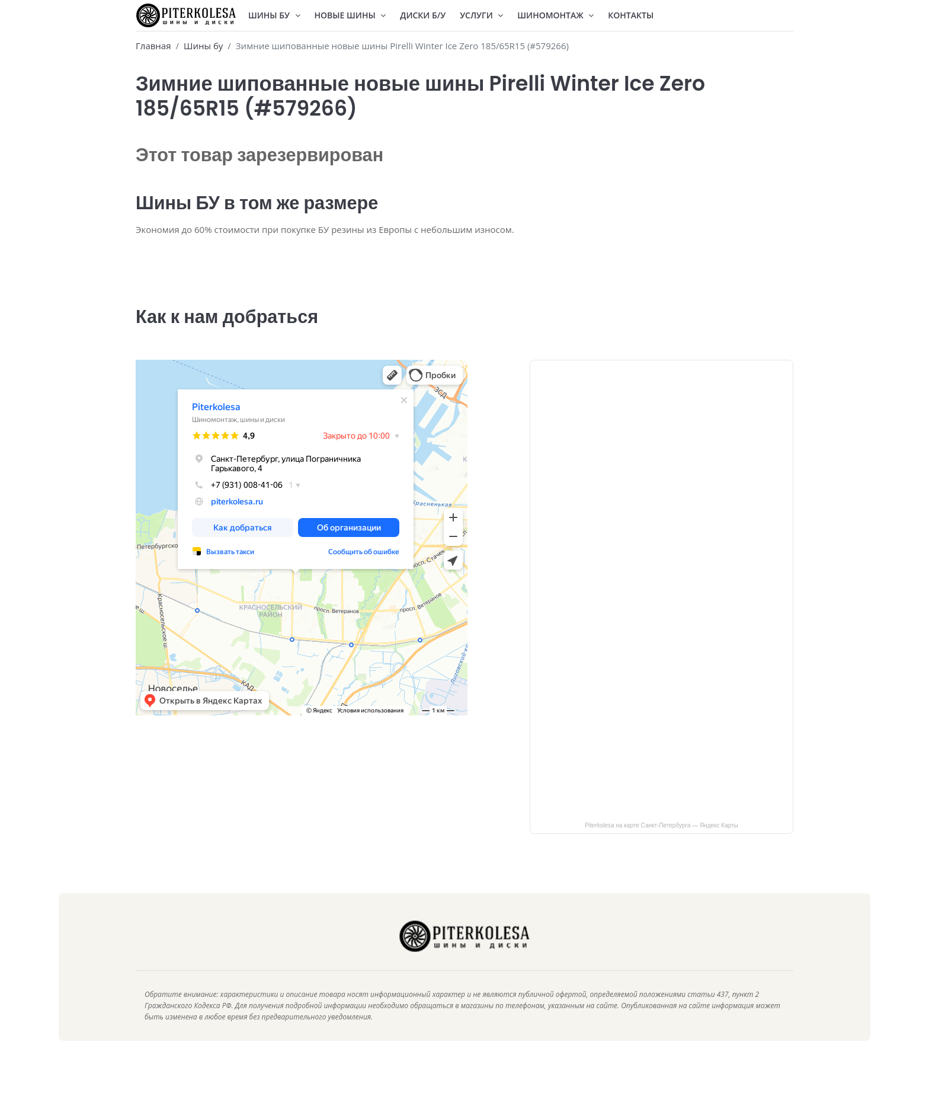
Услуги (481, 15)
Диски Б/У (423, 15)
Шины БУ (274, 15)
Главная (153, 46)
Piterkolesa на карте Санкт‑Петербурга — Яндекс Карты (661, 843)
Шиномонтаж (555, 15)
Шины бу (203, 46)
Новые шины (350, 15)
